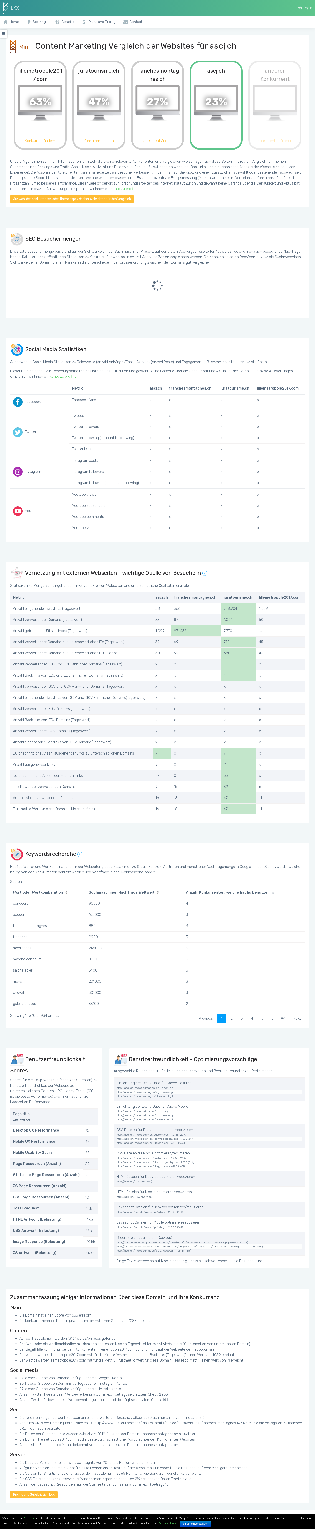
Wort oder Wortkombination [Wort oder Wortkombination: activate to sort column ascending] (38, 892)
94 (283, 1018)
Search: (42, 882)
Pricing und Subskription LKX (34, 1495)
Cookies (29, 1518)
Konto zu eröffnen (125, 189)
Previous (206, 1018)
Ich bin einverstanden (195, 1523)
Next (297, 1018)
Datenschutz (167, 1523)
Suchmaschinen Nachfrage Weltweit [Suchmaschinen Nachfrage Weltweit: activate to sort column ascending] (122, 892)
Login (305, 8)
